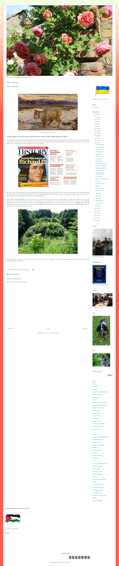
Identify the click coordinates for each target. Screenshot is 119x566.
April (97, 196)
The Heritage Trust (98, 490)
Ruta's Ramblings (97, 466)
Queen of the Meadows (101, 179)
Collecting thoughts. (100, 168)
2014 (95, 142)
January (98, 203)
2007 (95, 220)
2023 (95, 121)
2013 (95, 206)
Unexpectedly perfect (101, 163)
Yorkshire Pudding (97, 500)
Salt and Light (96, 469)
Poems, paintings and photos (100, 463)
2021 (95, 126)
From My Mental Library (99, 423)
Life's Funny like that (98, 439)
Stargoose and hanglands (99, 479)
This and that (98, 176)
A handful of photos (100, 165)
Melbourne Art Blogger (98, 445)
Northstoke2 (96, 458)
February (98, 200)
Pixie (94, 461)
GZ (93, 431)
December (99, 144)
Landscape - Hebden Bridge (100, 437)
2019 (95, 131)
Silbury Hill (95, 477)
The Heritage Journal (98, 487)
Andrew (95, 384)
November (99, 147)
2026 (95, 114)
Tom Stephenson (97, 492)
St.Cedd (97, 181)
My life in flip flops (97, 455)
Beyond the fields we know (100, 402)
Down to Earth (96, 415)
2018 (95, 133)
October (98, 149)
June (97, 159)
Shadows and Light (98, 471)
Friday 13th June (99, 183)
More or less (96, 447)
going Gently (96, 429)
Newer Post (11, 328)
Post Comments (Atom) (51, 333)
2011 (95, 210)
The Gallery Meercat (98, 484)
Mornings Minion (97, 450)
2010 (95, 213)
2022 (95, 124)
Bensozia (95, 399)
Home (48, 328)
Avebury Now (96, 397)
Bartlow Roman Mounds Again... (100, 173)
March (98, 198)
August (98, 154)
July (97, 156)
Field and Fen (96, 418)
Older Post (85, 328)
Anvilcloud (95, 386)
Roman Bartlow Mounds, (38, 259)
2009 (95, 215)
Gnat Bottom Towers (98, 426)
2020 (95, 128)
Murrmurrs (95, 453)
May (97, 193)
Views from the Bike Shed (99, 495)
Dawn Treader (96, 413)
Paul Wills (95, 107)
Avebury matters (97, 394)
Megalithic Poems (97, 442)
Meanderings (98, 161)
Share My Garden (97, 474)
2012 (95, 208)
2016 (95, 138)
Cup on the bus (97, 410)
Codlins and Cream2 (98, 407)
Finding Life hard (97, 421)
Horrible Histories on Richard (24, 194)
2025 (95, 117)
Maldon (97, 186)
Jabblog (95, 434)
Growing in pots (99, 190)
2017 (95, 135)
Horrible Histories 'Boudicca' (25, 201)
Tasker (94, 482)
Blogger (67, 562)
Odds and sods (99, 170)
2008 (95, 217)
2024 (95, 119)
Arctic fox (95, 389)
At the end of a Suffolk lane (100, 392)
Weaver (95, 498)
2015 (95, 140)
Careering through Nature (99, 405)
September (99, 152)
